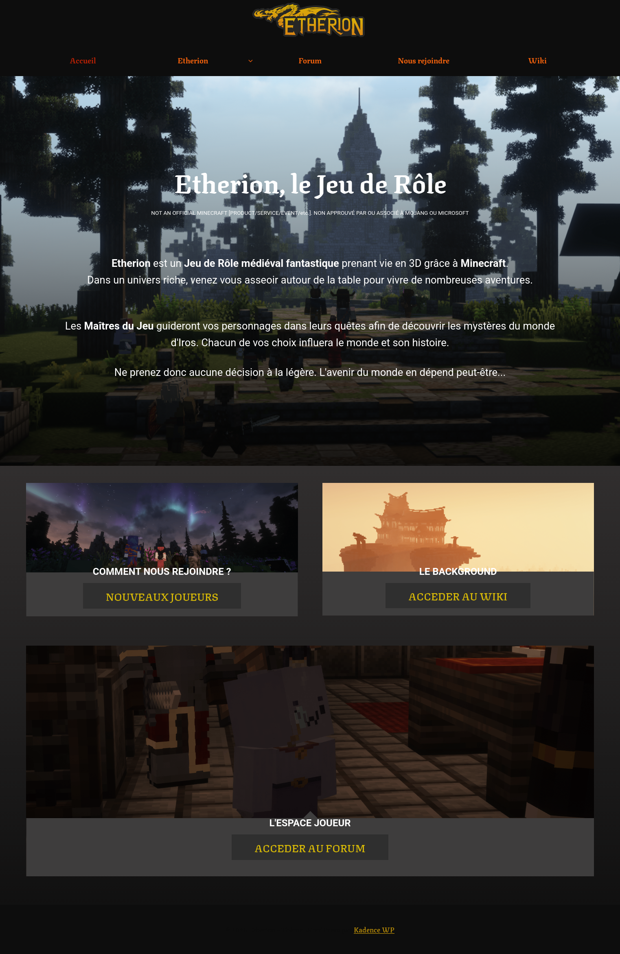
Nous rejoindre (423, 60)
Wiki (537, 60)
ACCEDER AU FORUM (310, 847)
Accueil (83, 60)
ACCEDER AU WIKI (458, 595)
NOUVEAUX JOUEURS (162, 596)
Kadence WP (374, 929)
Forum (310, 60)
